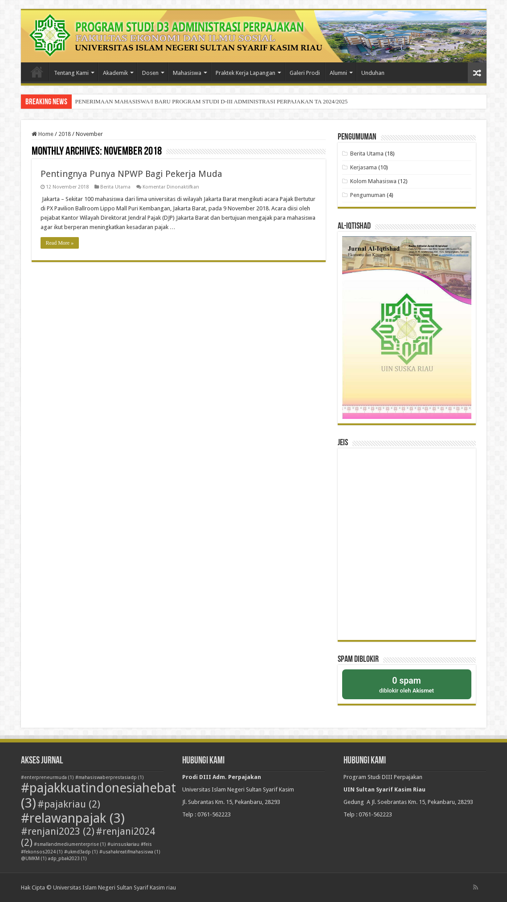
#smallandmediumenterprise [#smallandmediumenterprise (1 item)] (70, 844)
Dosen (150, 73)
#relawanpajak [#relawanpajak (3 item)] (73, 818)
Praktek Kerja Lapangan (245, 73)
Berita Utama (115, 187)
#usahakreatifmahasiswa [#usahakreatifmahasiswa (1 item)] (129, 852)
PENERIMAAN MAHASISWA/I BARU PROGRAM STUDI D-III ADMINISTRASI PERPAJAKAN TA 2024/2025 (211, 101)
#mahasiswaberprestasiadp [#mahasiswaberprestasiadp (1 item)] (109, 777)
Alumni (338, 73)
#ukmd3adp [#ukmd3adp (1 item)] (81, 852)
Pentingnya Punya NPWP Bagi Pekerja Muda (131, 173)
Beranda (37, 71)
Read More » (60, 243)
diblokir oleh (407, 684)
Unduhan (372, 73)
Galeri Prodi (305, 73)
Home (42, 134)
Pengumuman (367, 195)
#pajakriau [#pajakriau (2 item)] (68, 804)
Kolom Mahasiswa (373, 181)
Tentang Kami (71, 73)
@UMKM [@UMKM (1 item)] (34, 858)
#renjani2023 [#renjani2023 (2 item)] (57, 831)
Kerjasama (363, 167)
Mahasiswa (187, 73)
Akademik (115, 73)
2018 (64, 134)
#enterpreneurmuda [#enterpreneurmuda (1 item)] (47, 777)
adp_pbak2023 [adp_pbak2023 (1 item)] (67, 858)
